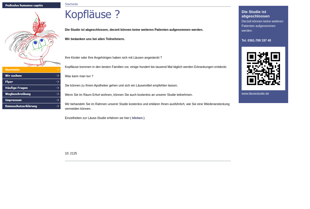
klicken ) (138, 118)
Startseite (71, 4)
